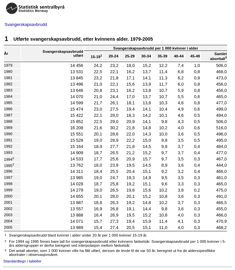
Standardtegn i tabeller (22, 261)
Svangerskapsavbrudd (26, 24)
